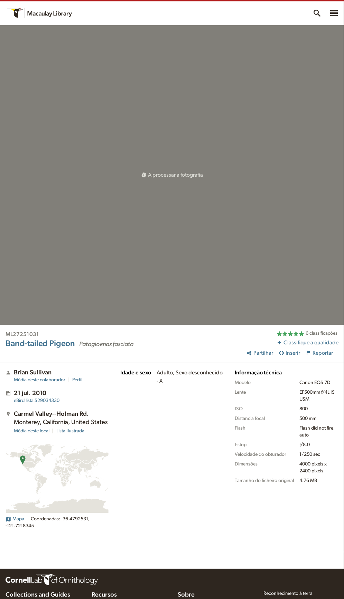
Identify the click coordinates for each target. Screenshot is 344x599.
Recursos (104, 595)
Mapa (15, 519)
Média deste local (31, 431)
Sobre (186, 595)
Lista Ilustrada (70, 431)
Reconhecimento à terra (288, 593)
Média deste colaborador (39, 379)
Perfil (77, 379)
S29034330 (36, 400)
